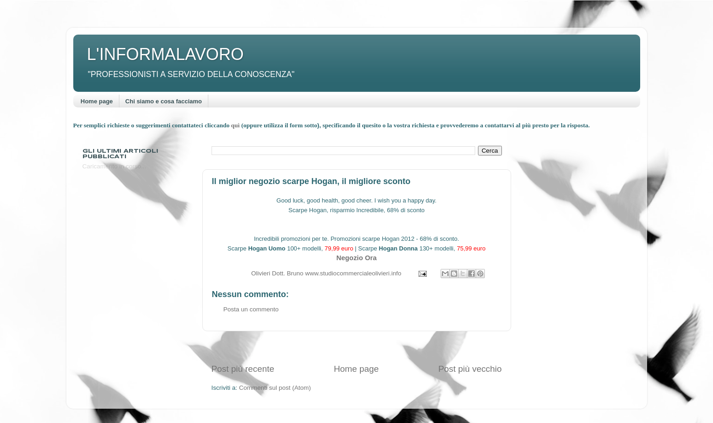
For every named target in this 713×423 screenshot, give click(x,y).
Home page (97, 101)
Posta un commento (251, 309)
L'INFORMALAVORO (165, 54)
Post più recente (243, 369)
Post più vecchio (470, 369)
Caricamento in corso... (114, 166)
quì (236, 125)
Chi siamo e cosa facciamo (163, 101)
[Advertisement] (357, 347)
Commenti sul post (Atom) (275, 387)
